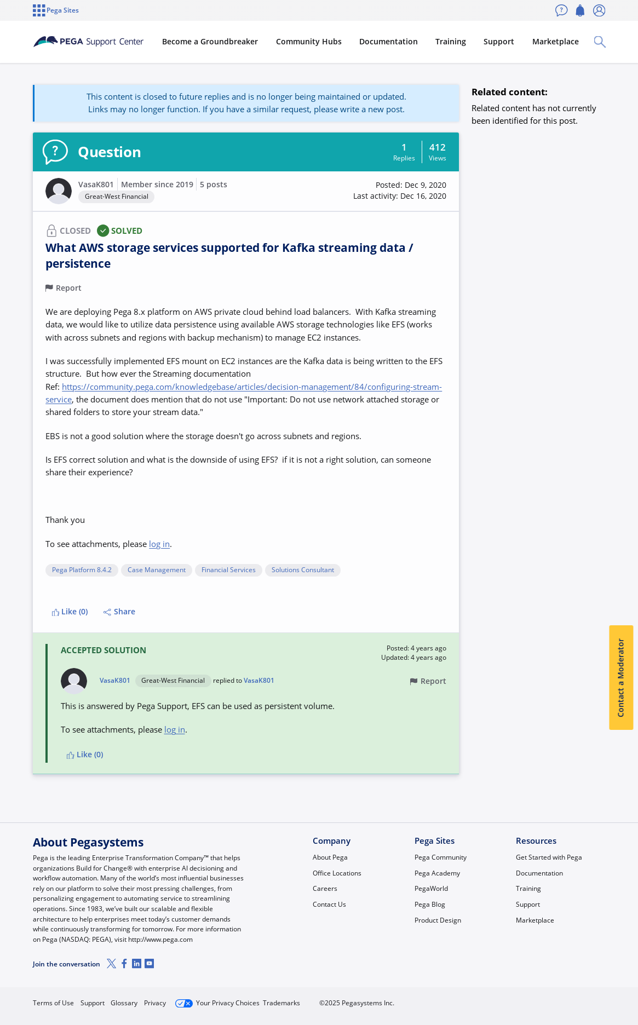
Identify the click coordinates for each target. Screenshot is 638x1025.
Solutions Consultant (303, 570)
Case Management (157, 570)
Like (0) (70, 612)
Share (119, 612)
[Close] (623, 985)
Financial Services (229, 570)
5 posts (213, 184)
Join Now (522, 999)
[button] (58, 191)
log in (159, 543)
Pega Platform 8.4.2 (82, 570)
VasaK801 (96, 184)
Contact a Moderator (621, 677)
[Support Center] (117, 42)
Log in (580, 999)
